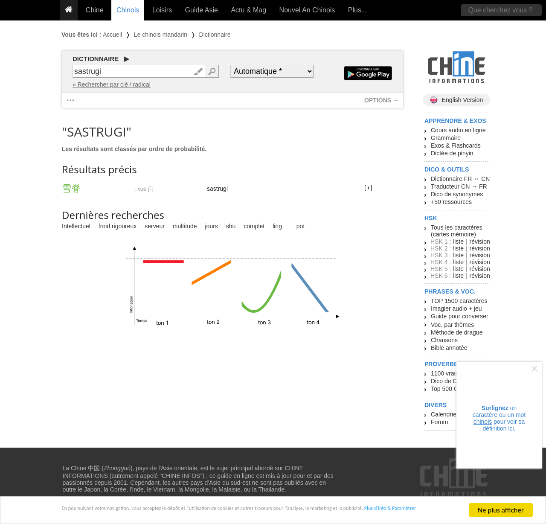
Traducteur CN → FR (459, 186)
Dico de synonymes (457, 194)
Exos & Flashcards (456, 145)
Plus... (357, 10)
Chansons (444, 340)
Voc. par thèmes (452, 324)
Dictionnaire (215, 34)
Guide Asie (201, 10)
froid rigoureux (118, 226)
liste (458, 241)
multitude (185, 226)
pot (300, 226)
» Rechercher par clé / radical (112, 84)
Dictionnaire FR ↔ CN (460, 178)
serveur (155, 226)
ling (277, 226)
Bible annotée (449, 347)
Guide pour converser (459, 316)
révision (479, 241)
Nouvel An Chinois (307, 10)
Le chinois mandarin (160, 34)
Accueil (112, 34)
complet (254, 226)
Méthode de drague (456, 332)
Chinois (127, 10)
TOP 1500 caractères (459, 300)
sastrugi (217, 188)
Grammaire (446, 137)
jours (211, 226)
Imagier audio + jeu (456, 308)
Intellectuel (76, 226)
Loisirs (162, 10)
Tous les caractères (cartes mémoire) (456, 231)
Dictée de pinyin (452, 153)
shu (231, 226)
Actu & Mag (248, 10)
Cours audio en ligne (458, 130)
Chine (95, 10)
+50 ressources (451, 201)
